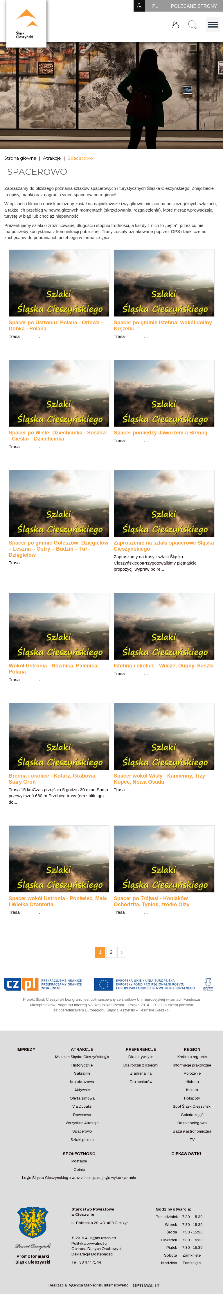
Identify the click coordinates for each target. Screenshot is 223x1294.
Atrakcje (52, 158)
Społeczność (79, 1154)
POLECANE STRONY (194, 6)
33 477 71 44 (90, 1262)
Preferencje (141, 1049)
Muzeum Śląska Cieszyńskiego (82, 1057)
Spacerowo (80, 158)
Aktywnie (82, 1090)
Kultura (192, 1090)
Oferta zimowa (82, 1098)
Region (192, 1049)
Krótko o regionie (192, 1057)
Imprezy (26, 1049)
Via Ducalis (82, 1106)
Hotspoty (192, 1098)
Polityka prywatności (89, 1244)
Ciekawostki (186, 1154)
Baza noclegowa (192, 1123)
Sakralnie (82, 1073)
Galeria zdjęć (192, 1115)
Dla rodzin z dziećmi (140, 1065)
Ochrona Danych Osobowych (97, 1249)
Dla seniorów (141, 1082)
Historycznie (82, 1065)
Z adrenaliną (141, 1073)
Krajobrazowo (82, 1082)
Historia (192, 1082)
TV (192, 1140)
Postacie (79, 1161)
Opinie (79, 1170)
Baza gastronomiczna (192, 1131)
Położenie (192, 1073)
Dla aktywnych (141, 1057)
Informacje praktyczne (192, 1065)
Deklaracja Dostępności (92, 1254)
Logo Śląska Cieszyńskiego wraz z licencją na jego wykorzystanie (79, 1178)
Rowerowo (82, 1115)
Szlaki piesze (82, 1140)
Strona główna (20, 158)
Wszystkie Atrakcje (82, 1123)
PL (155, 6)
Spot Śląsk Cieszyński (192, 1106)
